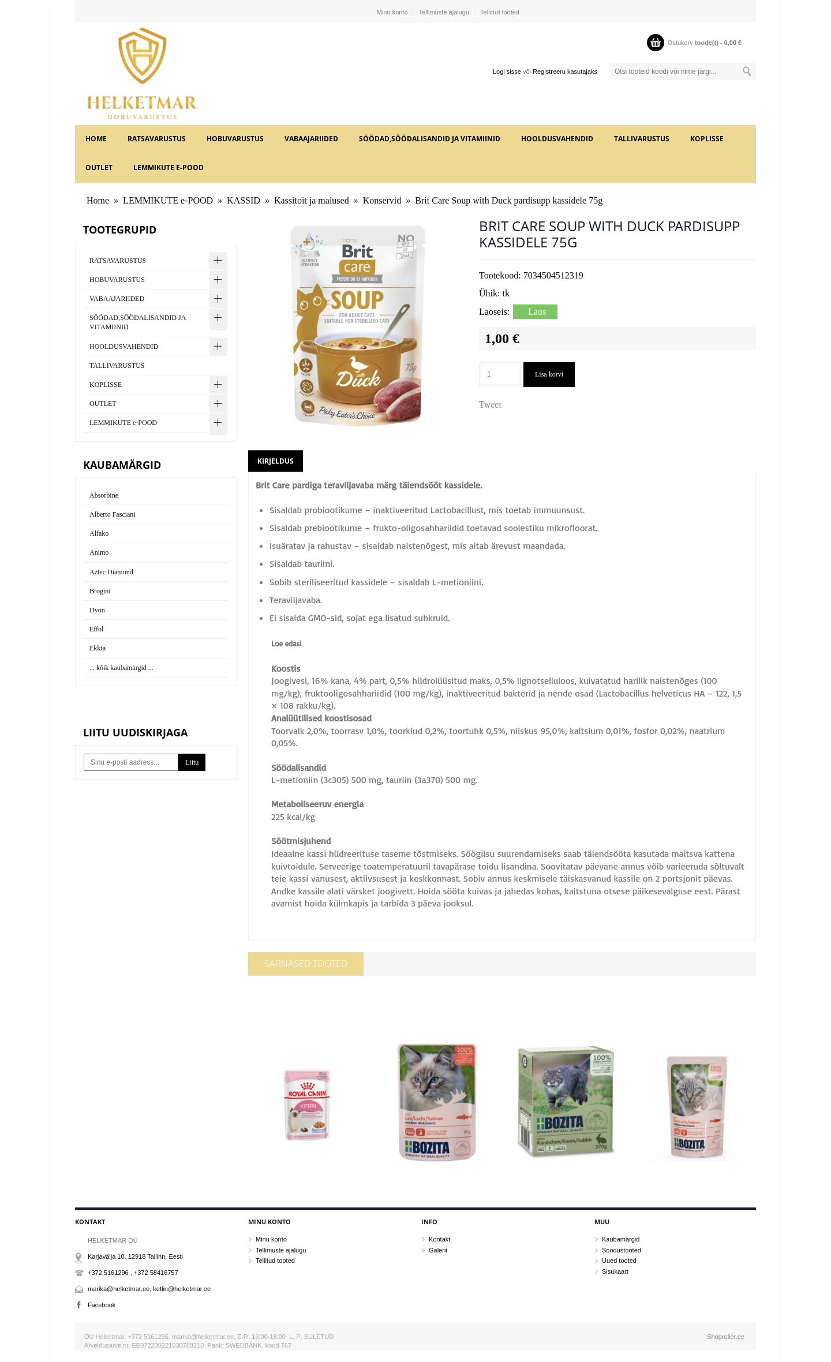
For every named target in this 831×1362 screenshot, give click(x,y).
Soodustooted (621, 1250)
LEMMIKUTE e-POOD (168, 167)
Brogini (100, 591)
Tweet (490, 404)
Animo (98, 552)
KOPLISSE (707, 139)
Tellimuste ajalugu (444, 12)
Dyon (97, 610)
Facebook (101, 1304)
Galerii (438, 1250)
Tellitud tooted (499, 12)
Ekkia (97, 648)
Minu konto (392, 12)
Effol (96, 629)
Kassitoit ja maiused (311, 200)
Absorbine (103, 495)
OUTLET (99, 167)
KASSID (243, 200)
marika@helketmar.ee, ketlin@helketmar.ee (149, 1288)
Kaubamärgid (620, 1239)
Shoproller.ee (725, 1336)
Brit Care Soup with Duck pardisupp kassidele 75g (508, 200)
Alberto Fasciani (112, 514)
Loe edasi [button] (286, 643)
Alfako (98, 533)
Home (96, 139)
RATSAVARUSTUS (157, 139)
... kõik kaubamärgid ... (121, 668)
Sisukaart (615, 1271)
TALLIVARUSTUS (641, 139)
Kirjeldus (275, 461)
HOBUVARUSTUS (235, 139)
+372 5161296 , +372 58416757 (133, 1272)
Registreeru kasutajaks (565, 71)
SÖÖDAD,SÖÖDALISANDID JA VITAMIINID (429, 139)
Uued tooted (619, 1260)
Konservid (382, 200)
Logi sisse (507, 71)
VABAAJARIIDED (311, 139)
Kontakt (439, 1239)
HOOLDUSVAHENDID (557, 139)
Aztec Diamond (111, 572)
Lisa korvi (549, 374)
